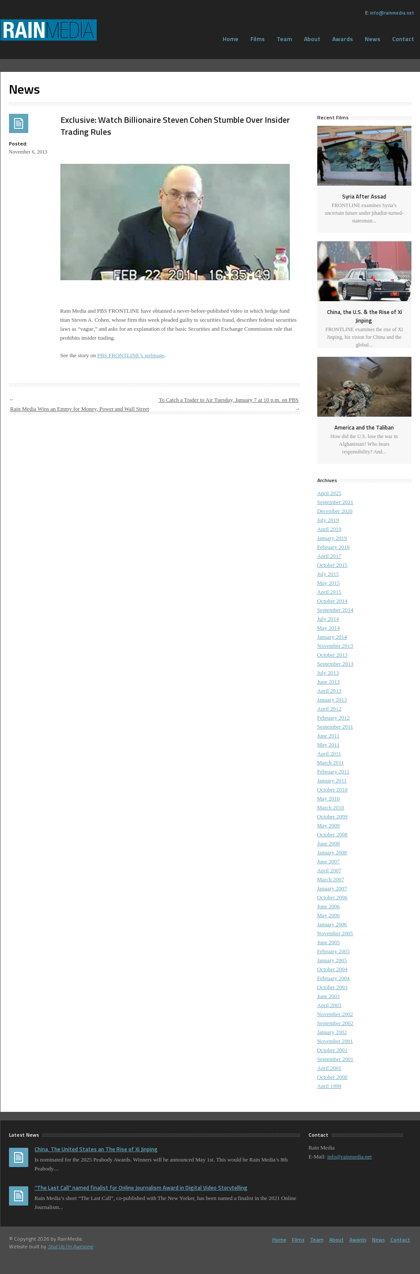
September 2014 (335, 610)
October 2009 (332, 816)
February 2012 (333, 717)
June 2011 (328, 735)
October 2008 (332, 834)
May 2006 (328, 915)
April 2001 (329, 1068)
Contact (400, 1239)
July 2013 (328, 673)
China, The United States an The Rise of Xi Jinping (96, 1149)
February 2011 (333, 771)
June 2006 (328, 906)
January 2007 (332, 888)
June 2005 (328, 942)
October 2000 (332, 1077)
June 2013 (328, 681)
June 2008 (328, 843)
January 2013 (332, 699)
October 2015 (332, 565)
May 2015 (328, 583)
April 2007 (329, 870)
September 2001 (335, 1059)
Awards (342, 38)
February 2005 (333, 951)
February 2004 (333, 978)
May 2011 (328, 744)
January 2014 (332, 637)
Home (230, 38)
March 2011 (330, 762)
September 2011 (335, 726)
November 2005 (335, 933)
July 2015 (328, 574)
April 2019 (329, 529)
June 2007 (328, 861)
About (312, 38)
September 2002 (335, 1023)
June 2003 (328, 996)
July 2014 (328, 619)
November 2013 (335, 646)
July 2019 (328, 520)
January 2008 (332, 852)
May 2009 (328, 825)
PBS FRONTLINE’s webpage (130, 355)
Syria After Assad (364, 196)
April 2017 (329, 556)
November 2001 (335, 1041)
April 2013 (329, 690)
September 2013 (335, 664)
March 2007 (330, 879)
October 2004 (332, 969)
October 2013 (332, 655)
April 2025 (329, 493)
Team (284, 38)
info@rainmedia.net (392, 12)
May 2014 (328, 628)
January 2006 (332, 924)
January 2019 (332, 538)
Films (257, 38)
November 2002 (335, 1014)
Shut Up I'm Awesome (70, 1246)
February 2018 (333, 547)
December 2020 (335, 511)
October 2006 (332, 897)
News (372, 38)
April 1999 (329, 1086)
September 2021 (335, 502)
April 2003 (329, 1005)
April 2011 (329, 753)
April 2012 (329, 708)
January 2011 (332, 780)
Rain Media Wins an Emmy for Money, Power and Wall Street (79, 409)
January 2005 (332, 960)
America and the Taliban (364, 427)
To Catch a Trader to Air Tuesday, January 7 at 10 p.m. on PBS (229, 400)
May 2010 (328, 798)
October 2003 (332, 987)
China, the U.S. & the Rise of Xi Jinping (364, 316)
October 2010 (332, 789)
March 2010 (330, 807)
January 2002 (332, 1032)
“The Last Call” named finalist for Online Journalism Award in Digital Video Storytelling (141, 1187)
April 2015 (329, 592)
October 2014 (332, 601)
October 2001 (332, 1050)
